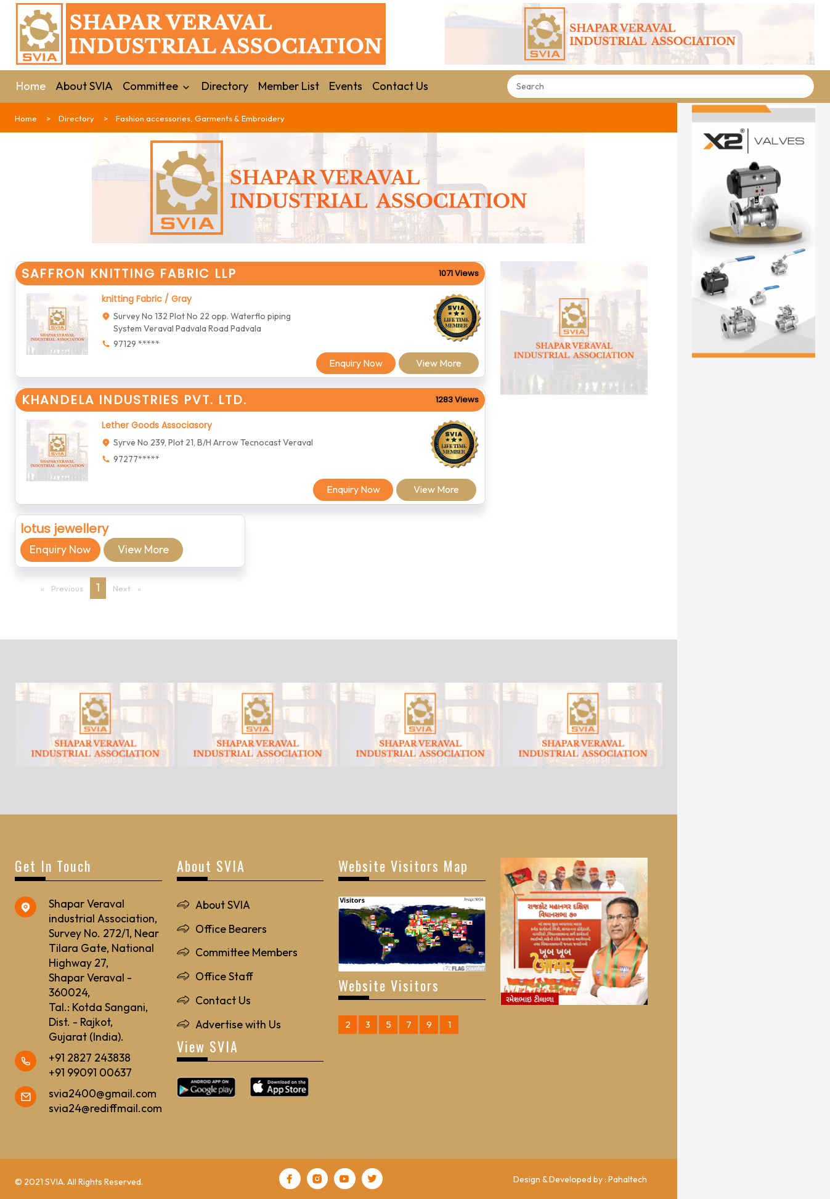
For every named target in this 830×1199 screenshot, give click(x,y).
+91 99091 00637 (90, 1072)
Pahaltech (627, 1179)
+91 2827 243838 (90, 1058)
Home (31, 86)
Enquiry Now (355, 363)
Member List (288, 86)
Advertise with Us (238, 1024)
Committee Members (246, 953)
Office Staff (224, 977)
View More (439, 363)
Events (345, 86)
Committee (157, 86)
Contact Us (400, 86)
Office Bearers (231, 929)
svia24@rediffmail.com (106, 1108)
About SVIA (84, 86)
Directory (224, 86)
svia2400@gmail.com (103, 1093)
